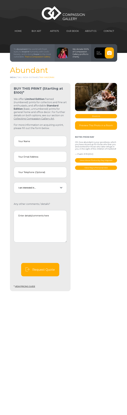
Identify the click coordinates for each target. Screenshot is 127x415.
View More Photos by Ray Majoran (96, 160)
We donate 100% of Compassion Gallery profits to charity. (81, 53)
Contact (109, 31)
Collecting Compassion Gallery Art (34, 118)
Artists (54, 31)
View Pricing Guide (25, 286)
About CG (90, 31)
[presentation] (36, 252)
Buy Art (36, 31)
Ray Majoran (47, 77)
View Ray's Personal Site (96, 167)
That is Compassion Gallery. (38, 56)
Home (18, 31)
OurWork (105, 52)
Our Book (72, 31)
